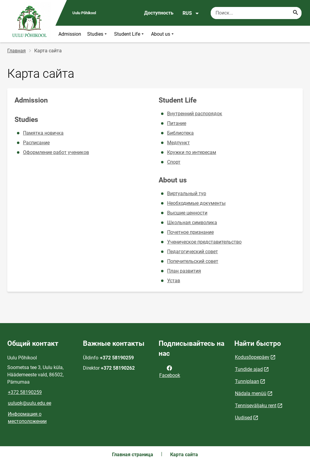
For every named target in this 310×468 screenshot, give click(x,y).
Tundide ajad (249, 369)
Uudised (243, 418)
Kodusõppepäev (252, 357)
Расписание (36, 143)
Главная (16, 51)
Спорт (173, 162)
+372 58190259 (25, 392)
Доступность (158, 13)
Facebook (169, 371)
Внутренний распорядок (194, 113)
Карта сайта (184, 454)
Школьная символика (192, 222)
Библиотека (180, 133)
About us (163, 34)
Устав (173, 280)
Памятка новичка (43, 133)
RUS (191, 13)
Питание (176, 123)
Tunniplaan (247, 381)
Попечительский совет (192, 261)
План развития (184, 271)
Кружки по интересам (191, 152)
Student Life (129, 34)
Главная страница (132, 454)
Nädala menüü (250, 393)
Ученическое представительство (204, 242)
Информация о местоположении (27, 417)
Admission (69, 34)
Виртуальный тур (186, 193)
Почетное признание (190, 232)
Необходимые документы (196, 203)
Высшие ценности (187, 213)
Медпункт (178, 143)
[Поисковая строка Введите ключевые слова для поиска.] (256, 13)
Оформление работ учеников (56, 152)
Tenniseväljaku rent (255, 405)
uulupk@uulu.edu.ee (29, 403)
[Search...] (295, 13)
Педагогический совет (192, 251)
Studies (97, 34)
